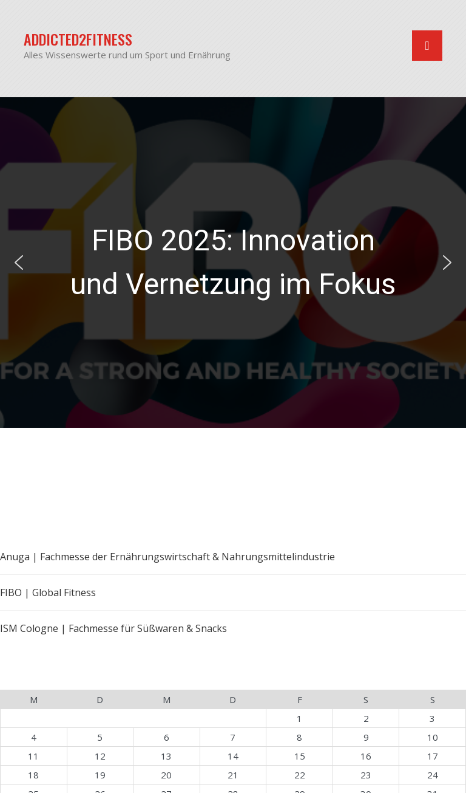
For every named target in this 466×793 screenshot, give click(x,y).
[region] (233, 262)
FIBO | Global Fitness (48, 592)
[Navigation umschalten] (427, 45)
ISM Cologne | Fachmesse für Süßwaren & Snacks (113, 628)
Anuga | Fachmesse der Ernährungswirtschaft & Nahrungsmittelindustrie (167, 556)
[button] (233, 262)
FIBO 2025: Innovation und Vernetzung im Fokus (233, 262)
